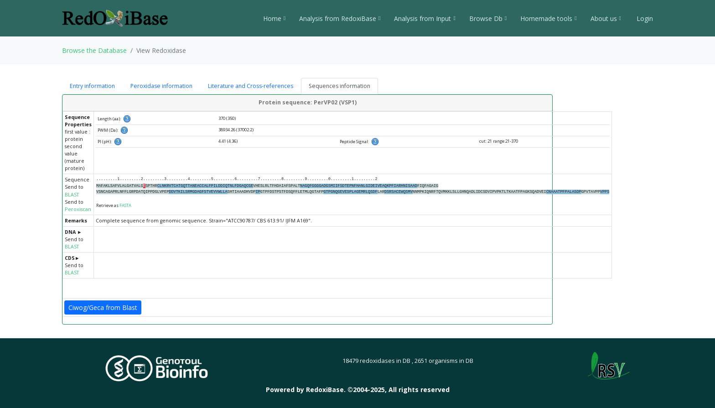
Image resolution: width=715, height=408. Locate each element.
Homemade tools (548, 18)
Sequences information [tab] (339, 86)
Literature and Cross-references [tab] (250, 86)
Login (644, 18)
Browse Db (488, 18)
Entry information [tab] (92, 86)
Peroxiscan (78, 209)
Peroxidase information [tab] (161, 86)
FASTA (125, 205)
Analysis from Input (424, 18)
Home (274, 18)
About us (606, 18)
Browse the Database (94, 50)
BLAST (72, 194)
